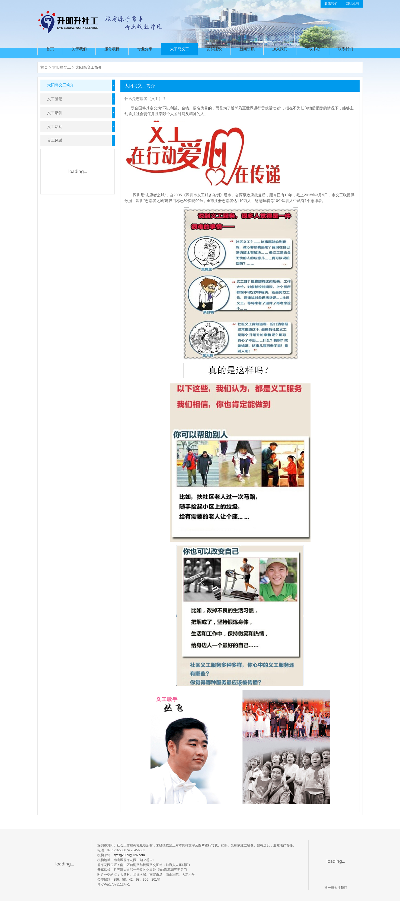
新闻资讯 (247, 49)
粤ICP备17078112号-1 (113, 884)
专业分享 (144, 49)
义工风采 (54, 140)
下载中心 (312, 49)
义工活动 (54, 126)
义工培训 (54, 113)
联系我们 (331, 4)
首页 (50, 49)
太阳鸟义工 (179, 49)
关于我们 (79, 49)
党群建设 (214, 49)
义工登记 (54, 99)
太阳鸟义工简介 (88, 67)
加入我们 (279, 49)
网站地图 (352, 4)
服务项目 (112, 49)
